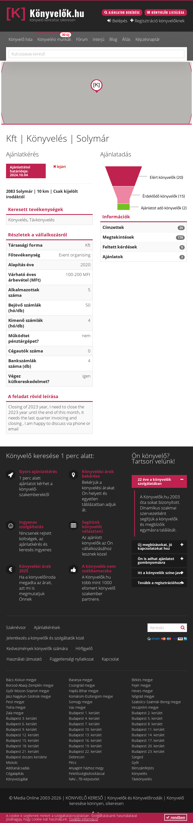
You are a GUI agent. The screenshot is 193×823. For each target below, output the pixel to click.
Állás (126, 39)
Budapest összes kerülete (26, 757)
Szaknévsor (16, 627)
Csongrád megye (82, 685)
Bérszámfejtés (143, 768)
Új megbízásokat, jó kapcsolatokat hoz (155, 546)
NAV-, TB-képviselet (84, 779)
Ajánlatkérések (47, 627)
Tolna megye (16, 707)
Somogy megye (80, 701)
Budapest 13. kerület (85, 735)
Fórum (82, 39)
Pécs (72, 762)
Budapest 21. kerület (22, 751)
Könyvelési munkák (54, 37)
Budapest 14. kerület (148, 735)
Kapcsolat (110, 659)
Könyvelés (139, 773)
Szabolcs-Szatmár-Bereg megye (156, 701)
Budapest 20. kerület (148, 746)
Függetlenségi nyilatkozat (72, 659)
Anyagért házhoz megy (86, 768)
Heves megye (142, 690)
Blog (113, 39)
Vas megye (77, 707)
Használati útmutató (24, 659)
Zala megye (15, 712)
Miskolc (12, 762)
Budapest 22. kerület (85, 751)
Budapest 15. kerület (22, 740)
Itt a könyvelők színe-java (160, 572)
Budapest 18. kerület (22, 746)
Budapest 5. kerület (147, 718)
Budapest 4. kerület (84, 718)
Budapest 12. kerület (22, 735)
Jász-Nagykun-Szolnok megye (28, 696)
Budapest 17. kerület (148, 740)
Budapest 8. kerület (147, 723)
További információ (83, 819)
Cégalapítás (15, 773)
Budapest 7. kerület (84, 723)
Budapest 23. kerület (148, 751)
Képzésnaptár (147, 39)
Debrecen (76, 757)
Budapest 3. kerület (21, 718)
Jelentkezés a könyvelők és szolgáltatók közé (45, 638)
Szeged (137, 757)
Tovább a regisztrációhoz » (161, 582)
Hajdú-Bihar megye (84, 690)
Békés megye (142, 679)
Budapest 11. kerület (148, 729)
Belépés (119, 20)
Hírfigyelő (84, 648)
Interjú (98, 39)
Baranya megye (80, 679)
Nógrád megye (143, 696)
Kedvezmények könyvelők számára (37, 648)
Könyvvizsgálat (17, 779)
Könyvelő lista (20, 39)
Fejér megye (141, 685)
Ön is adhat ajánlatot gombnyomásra (156, 560)
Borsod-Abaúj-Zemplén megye (30, 685)
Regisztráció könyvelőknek (159, 20)
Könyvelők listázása (168, 12)
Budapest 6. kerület (21, 723)
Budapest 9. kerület (21, 729)
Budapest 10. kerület (85, 729)
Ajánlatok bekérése (124, 12)
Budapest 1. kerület (84, 712)
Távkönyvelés (142, 779)
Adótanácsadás (18, 768)
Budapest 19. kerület (85, 746)
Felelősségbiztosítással (87, 773)
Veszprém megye (145, 707)
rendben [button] (175, 817)
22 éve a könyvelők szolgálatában (154, 481)
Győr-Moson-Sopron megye (27, 690)
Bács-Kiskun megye (21, 679)
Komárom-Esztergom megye (91, 696)
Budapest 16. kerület (85, 740)
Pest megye (15, 701)
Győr (135, 762)
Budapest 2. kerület (147, 712)
